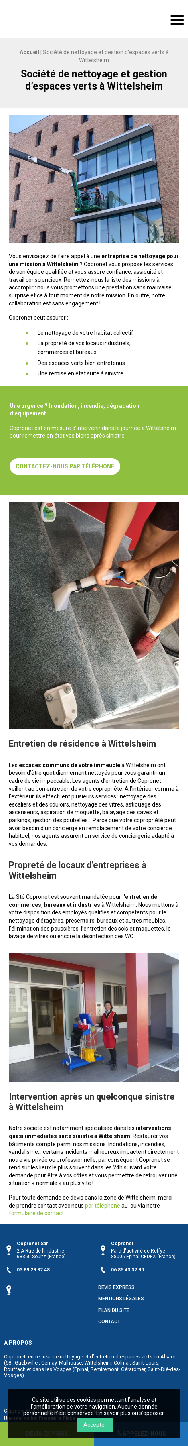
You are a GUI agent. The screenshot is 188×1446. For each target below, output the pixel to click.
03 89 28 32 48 (33, 1270)
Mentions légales (121, 1298)
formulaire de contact (36, 1213)
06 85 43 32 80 (127, 1270)
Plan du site (113, 1310)
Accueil (29, 52)
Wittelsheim (97, 1363)
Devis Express (116, 1287)
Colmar (122, 1363)
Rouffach (15, 1369)
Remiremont (105, 1369)
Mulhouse (70, 1363)
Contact (109, 1321)
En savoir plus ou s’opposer (130, 1413)
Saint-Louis (145, 1363)
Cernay (49, 1363)
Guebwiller (27, 1363)
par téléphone (102, 1205)
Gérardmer (133, 1369)
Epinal (81, 1369)
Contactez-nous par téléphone (65, 466)
